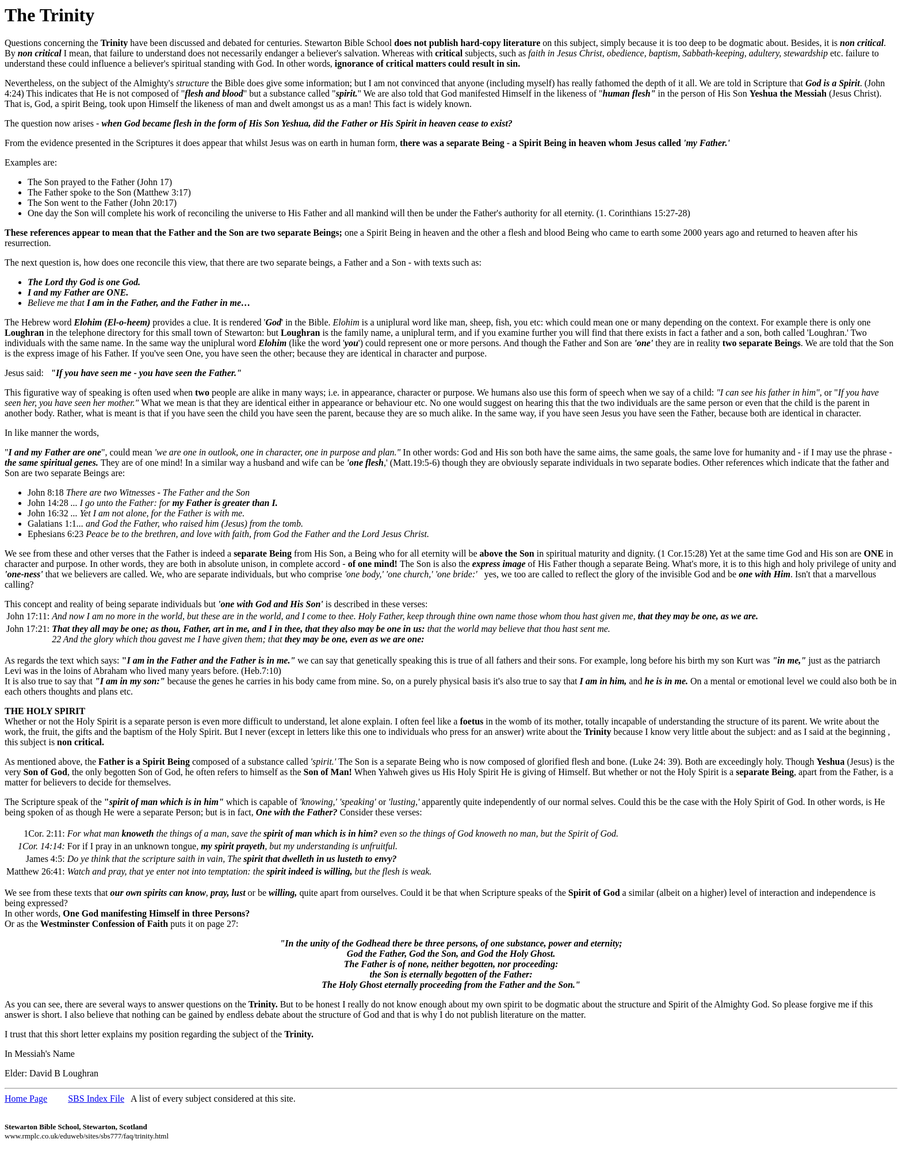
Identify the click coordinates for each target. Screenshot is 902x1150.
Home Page (26, 1098)
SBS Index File (96, 1098)
